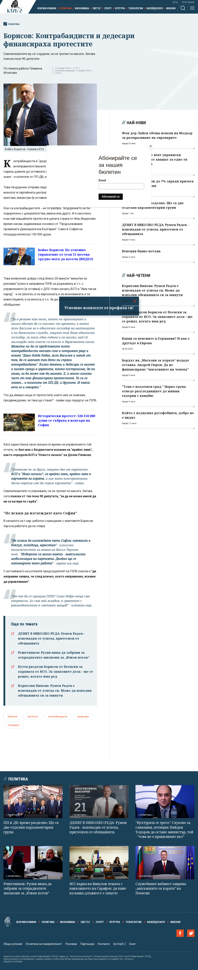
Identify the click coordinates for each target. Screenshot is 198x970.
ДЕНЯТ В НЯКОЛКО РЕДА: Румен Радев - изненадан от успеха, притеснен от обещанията (51, 638)
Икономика (82, 8)
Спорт (108, 8)
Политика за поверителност (44, 944)
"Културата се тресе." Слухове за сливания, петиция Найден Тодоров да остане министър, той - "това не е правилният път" (164, 829)
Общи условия (12, 944)
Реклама (71, 944)
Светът (96, 8)
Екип (132, 944)
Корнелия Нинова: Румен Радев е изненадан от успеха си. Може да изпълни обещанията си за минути (55, 690)
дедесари (83, 716)
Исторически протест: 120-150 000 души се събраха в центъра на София (66, 420)
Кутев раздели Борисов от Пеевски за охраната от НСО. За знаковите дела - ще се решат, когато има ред (55, 671)
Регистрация (188, 2)
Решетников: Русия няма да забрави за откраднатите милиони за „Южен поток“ (27, 888)
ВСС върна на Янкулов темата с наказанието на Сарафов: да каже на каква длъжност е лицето (97, 888)
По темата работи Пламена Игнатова (22, 70)
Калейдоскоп (154, 8)
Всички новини (46, 8)
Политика (66, 8)
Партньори (87, 944)
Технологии (135, 8)
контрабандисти (57, 716)
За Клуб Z (119, 944)
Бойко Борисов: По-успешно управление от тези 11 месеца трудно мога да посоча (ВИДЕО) (65, 254)
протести (33, 716)
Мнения (171, 8)
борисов (12, 716)
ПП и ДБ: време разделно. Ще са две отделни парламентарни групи (31, 827)
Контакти (104, 944)
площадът (14, 725)
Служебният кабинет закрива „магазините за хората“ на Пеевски (160, 888)
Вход (175, 2)
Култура (120, 8)
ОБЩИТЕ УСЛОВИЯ (12, 961)
